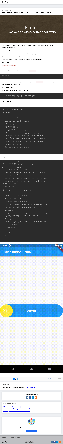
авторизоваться (30, 387)
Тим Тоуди (12, 10)
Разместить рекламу (31, 431)
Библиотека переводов (15, 437)
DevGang (5, 2)
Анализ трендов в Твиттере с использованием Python (18, 409)
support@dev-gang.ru (29, 442)
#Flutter (4, 375)
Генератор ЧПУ (5, 437)
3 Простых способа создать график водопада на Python (18, 407)
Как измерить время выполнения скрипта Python (16, 411)
